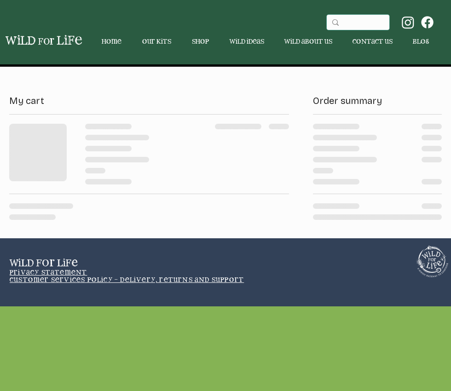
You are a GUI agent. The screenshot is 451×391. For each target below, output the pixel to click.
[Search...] (357, 23)
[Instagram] (408, 22)
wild (30, 41)
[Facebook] (427, 22)
